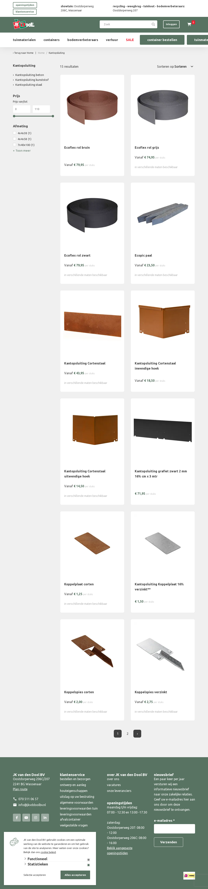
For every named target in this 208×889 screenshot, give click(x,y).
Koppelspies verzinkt (151, 692)
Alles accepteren (75, 875)
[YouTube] (26, 818)
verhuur (112, 40)
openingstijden (25, 5)
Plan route (20, 789)
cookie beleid (48, 852)
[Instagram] (36, 818)
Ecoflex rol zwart (77, 255)
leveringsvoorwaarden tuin (79, 808)
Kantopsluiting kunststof (32, 79)
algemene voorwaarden (76, 802)
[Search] (153, 24)
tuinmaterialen (24, 40)
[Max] (41, 109)
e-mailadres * (164, 820)
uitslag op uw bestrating (77, 796)
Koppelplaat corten (79, 584)
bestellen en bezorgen (75, 779)
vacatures (114, 785)
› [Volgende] (137, 733)
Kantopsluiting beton (29, 75)
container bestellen (162, 40)
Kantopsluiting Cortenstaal (84, 363)
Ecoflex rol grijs (147, 147)
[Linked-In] (45, 818)
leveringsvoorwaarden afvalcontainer (75, 816)
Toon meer (23, 150)
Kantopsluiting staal (28, 84)
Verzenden (168, 842)
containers (51, 40)
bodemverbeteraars (82, 40)
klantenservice (25, 11)
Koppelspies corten (79, 692)
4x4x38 (24, 133)
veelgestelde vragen (74, 825)
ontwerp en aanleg (73, 785)
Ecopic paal (143, 255)
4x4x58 (24, 139)
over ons (113, 779)
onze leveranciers (119, 790)
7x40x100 (26, 145)
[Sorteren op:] (184, 66)
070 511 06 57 (28, 799)
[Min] (22, 109)
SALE (130, 40)
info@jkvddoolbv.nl (32, 805)
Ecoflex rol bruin (77, 147)
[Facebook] (17, 818)
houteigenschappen (74, 790)
